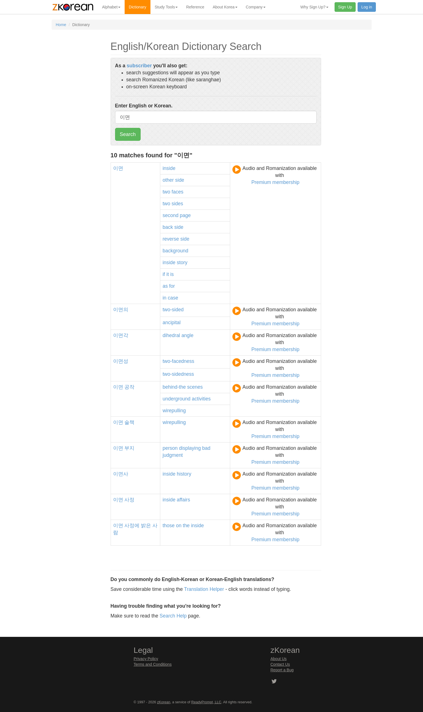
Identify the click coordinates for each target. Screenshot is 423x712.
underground (176, 399)
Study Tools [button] (166, 7)
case (173, 298)
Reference (195, 7)
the (186, 525)
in (164, 298)
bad (206, 448)
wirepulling (174, 410)
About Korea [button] (225, 7)
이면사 (120, 474)
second (170, 215)
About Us (279, 658)
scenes (195, 387)
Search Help (173, 616)
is (172, 274)
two (166, 192)
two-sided (173, 309)
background (175, 251)
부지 (129, 448)
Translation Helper (204, 589)
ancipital (171, 322)
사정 (129, 500)
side (179, 180)
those (169, 525)
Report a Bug (282, 670)
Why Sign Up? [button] (314, 7)
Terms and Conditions (153, 664)
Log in (366, 7)
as (165, 286)
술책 (129, 422)
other (168, 180)
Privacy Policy (146, 658)
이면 (118, 168)
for (172, 286)
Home (61, 24)
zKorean (163, 702)
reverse (171, 239)
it (167, 274)
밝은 (146, 525)
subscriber (139, 65)
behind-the (174, 387)
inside (169, 168)
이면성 (120, 361)
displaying (190, 448)
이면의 (120, 309)
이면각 (120, 335)
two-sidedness (178, 374)
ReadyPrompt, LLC (206, 702)
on (178, 525)
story (182, 262)
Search (128, 134)
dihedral (171, 335)
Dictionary (137, 7)
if (164, 274)
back (168, 227)
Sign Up (345, 7)
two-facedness (178, 361)
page (185, 215)
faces (177, 192)
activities (201, 399)
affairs (183, 500)
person (170, 448)
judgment (173, 455)
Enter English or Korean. (144, 106)
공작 (129, 387)
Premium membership (275, 182)
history (184, 474)
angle (187, 335)
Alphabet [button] (111, 7)
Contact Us (280, 664)
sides (177, 203)
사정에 (132, 525)
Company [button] (256, 7)
